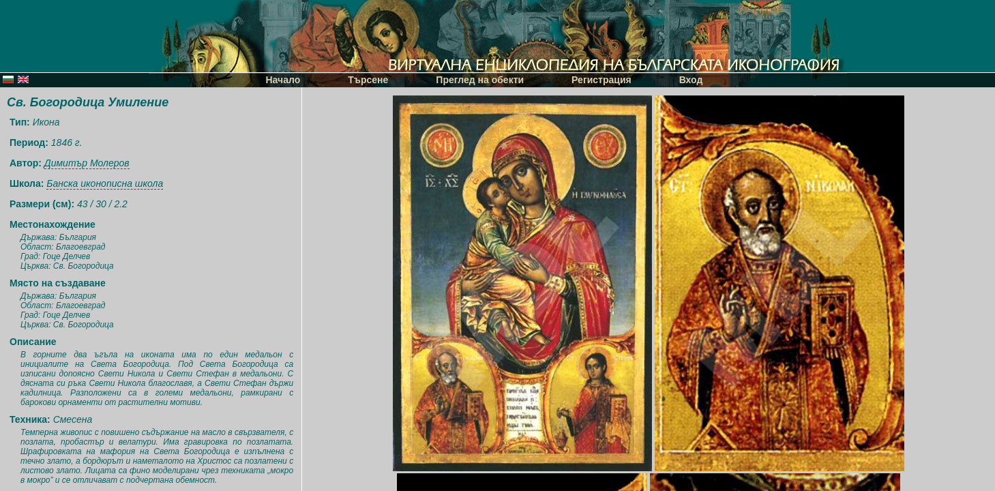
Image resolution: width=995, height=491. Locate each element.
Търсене (368, 79)
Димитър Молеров (87, 163)
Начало (283, 79)
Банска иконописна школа (104, 183)
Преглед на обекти (480, 79)
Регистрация (601, 79)
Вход (691, 79)
